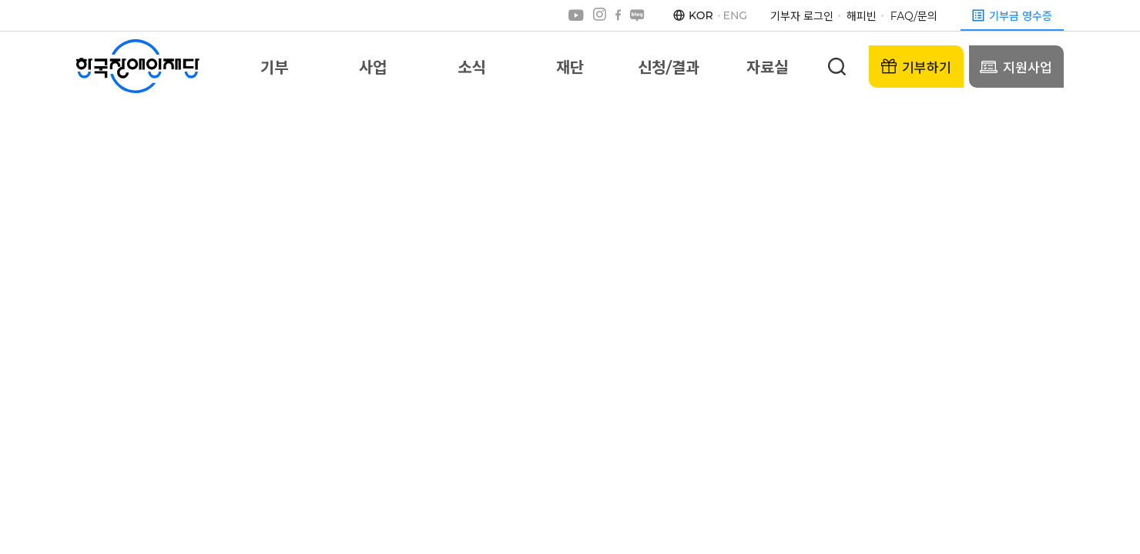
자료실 (767, 67)
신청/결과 (668, 67)
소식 (471, 67)
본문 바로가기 (0, 0)
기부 (274, 67)
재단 (570, 67)
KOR (701, 15)
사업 (373, 67)
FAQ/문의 (913, 16)
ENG (735, 15)
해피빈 (862, 16)
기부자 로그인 (801, 16)
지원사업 (1016, 66)
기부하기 (916, 66)
